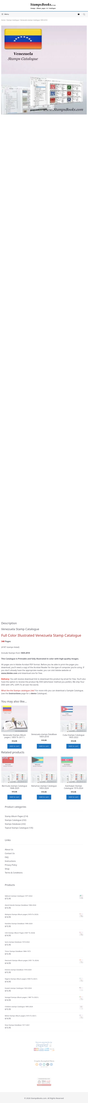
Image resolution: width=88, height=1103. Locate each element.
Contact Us (10, 853)
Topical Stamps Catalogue (16, 827)
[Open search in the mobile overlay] (84, 14)
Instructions (10, 861)
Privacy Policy (11, 865)
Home (3, 20)
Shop (7, 868)
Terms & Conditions (14, 872)
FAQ (6, 857)
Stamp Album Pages (14, 816)
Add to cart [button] (14, 746)
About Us (9, 849)
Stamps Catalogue (13, 20)
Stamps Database (13, 824)
